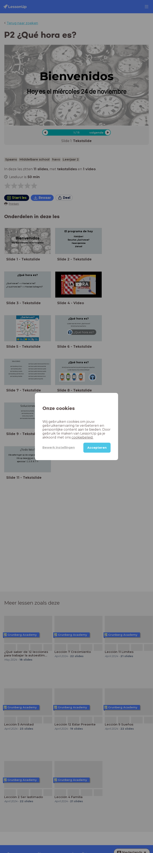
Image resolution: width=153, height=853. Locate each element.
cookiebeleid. (82, 437)
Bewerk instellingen (58, 447)
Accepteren (97, 448)
